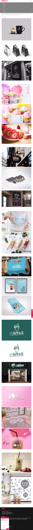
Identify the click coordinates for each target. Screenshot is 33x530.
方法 (4, 9)
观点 (4, 10)
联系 (4, 12)
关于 (4, 7)
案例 (4, 4)
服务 (4, 6)
